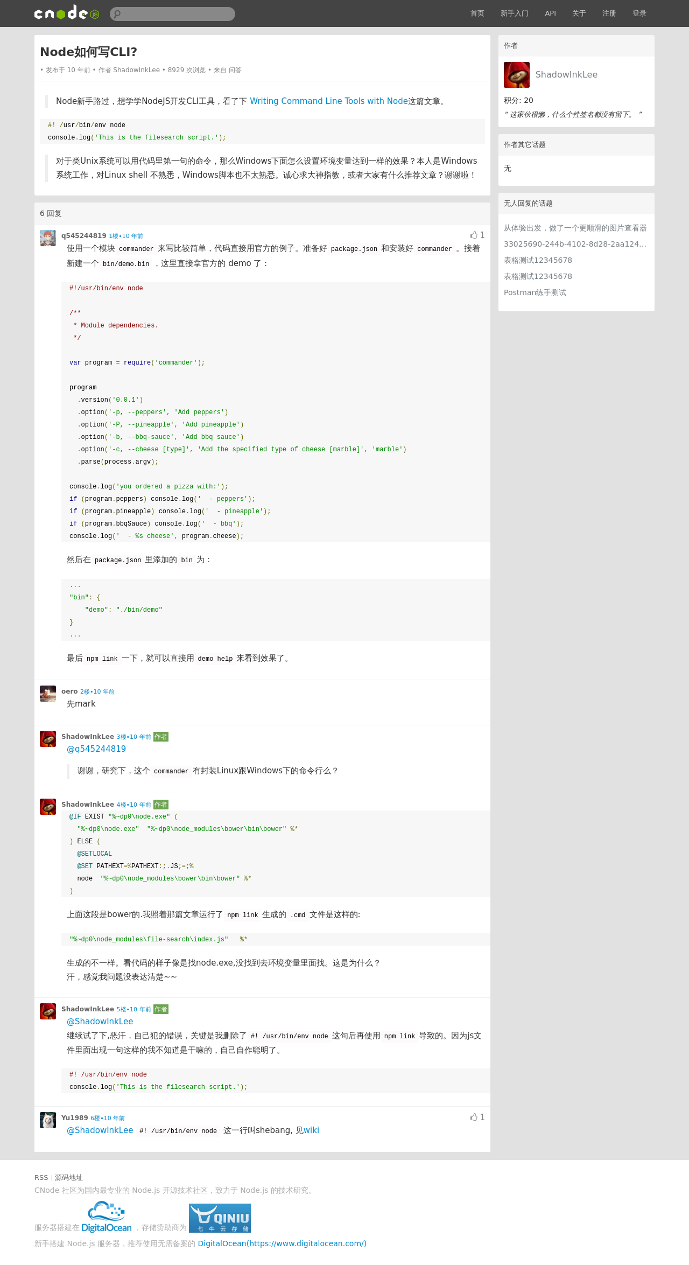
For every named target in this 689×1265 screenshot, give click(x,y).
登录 (639, 13)
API (550, 13)
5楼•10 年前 (134, 1009)
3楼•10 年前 (134, 736)
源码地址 (69, 1177)
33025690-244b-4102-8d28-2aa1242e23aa (576, 244)
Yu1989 (74, 1118)
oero (69, 691)
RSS (41, 1177)
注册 (609, 13)
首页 (477, 13)
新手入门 (515, 13)
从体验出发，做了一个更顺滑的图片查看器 (575, 227)
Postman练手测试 (535, 292)
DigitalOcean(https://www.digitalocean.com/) (282, 1243)
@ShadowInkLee (100, 1021)
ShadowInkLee (567, 74)
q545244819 (84, 236)
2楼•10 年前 (97, 691)
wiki (311, 1130)
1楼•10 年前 (126, 236)
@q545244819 (96, 749)
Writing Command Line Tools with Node (329, 101)
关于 (579, 13)
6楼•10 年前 (107, 1118)
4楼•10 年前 (134, 804)
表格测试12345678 (538, 260)
